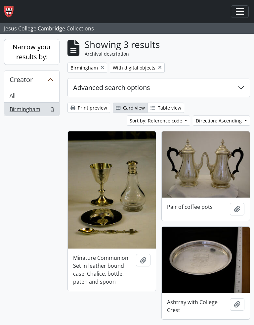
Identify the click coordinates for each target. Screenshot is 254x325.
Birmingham (31, 110)
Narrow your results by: (32, 51)
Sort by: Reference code (157, 120)
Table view (165, 108)
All (13, 95)
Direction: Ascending (219, 120)
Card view (130, 108)
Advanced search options (111, 87)
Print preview (88, 108)
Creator (21, 79)
